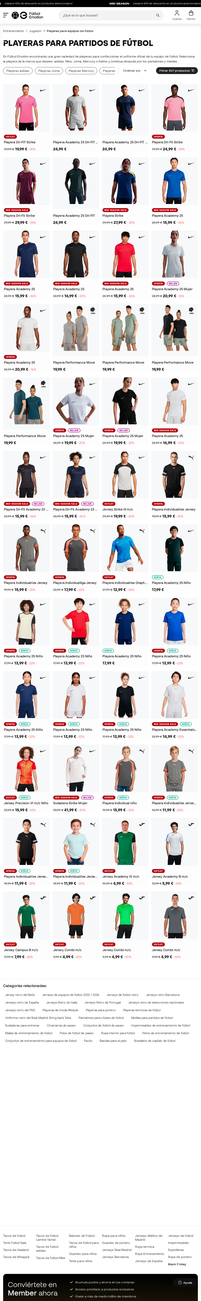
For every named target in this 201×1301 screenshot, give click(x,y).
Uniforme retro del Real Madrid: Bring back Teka (38, 1017)
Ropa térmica (144, 1246)
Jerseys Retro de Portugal (103, 1002)
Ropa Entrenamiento (149, 1253)
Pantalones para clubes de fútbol (101, 1017)
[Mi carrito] (191, 15)
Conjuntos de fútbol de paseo (103, 1025)
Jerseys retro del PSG (20, 1010)
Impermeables (178, 1242)
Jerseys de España (149, 1261)
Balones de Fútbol (82, 1235)
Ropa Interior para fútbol (118, 1033)
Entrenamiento (13, 31)
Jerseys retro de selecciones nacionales (156, 1002)
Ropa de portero (180, 1257)
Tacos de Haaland (16, 1250)
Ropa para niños (113, 1235)
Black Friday (177, 1264)
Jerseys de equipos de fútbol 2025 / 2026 (70, 994)
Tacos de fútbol (14, 1235)
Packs (88, 1040)
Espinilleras (176, 1250)
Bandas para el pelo (113, 1040)
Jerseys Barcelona (115, 1257)
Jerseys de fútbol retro (122, 994)
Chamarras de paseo (61, 1025)
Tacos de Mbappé (16, 1257)
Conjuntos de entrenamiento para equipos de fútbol (41, 1040)
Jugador (35, 31)
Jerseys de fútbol (180, 1235)
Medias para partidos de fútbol (152, 1017)
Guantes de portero (116, 1242)
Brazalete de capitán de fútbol (154, 1040)
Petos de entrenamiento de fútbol (165, 1033)
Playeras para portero (101, 1010)
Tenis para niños (80, 1261)
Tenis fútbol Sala (14, 1242)
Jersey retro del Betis (20, 994)
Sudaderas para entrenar (22, 1025)
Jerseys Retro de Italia (61, 1002)
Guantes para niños (83, 1253)
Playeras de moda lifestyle (60, 1010)
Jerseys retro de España (22, 1002)
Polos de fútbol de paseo (77, 1033)
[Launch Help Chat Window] (185, 1282)
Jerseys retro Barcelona (162, 994)
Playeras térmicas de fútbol (142, 1010)
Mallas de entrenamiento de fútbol (28, 1033)
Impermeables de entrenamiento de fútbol (160, 1025)
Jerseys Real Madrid (117, 1250)
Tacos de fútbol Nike (50, 1258)
